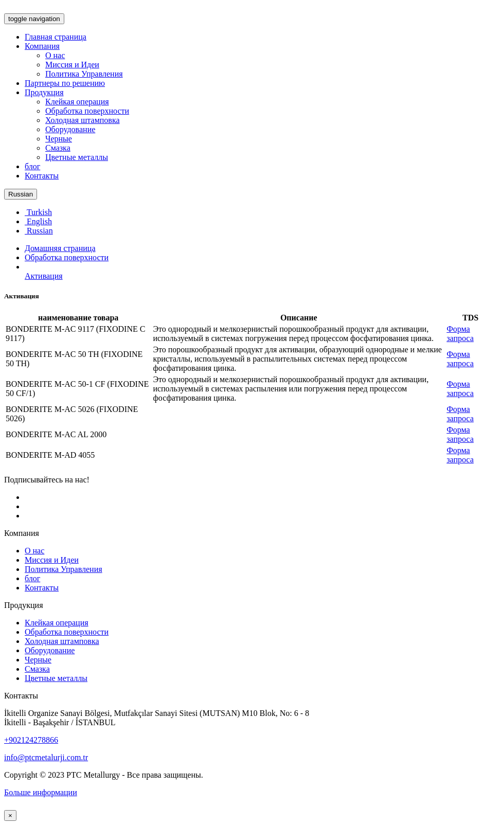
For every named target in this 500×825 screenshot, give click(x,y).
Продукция (44, 92)
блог (32, 166)
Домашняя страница (60, 248)
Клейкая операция (77, 101)
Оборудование (70, 129)
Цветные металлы (76, 157)
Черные (58, 138)
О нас (55, 55)
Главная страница (55, 36)
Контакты (42, 175)
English (38, 221)
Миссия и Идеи (72, 64)
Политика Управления (84, 73)
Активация (44, 276)
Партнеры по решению (65, 83)
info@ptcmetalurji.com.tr (46, 757)
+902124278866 (31, 740)
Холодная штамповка (82, 120)
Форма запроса (460, 334)
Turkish (38, 212)
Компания (42, 46)
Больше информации (40, 792)
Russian (20, 194)
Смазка (57, 148)
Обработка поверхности (87, 110)
